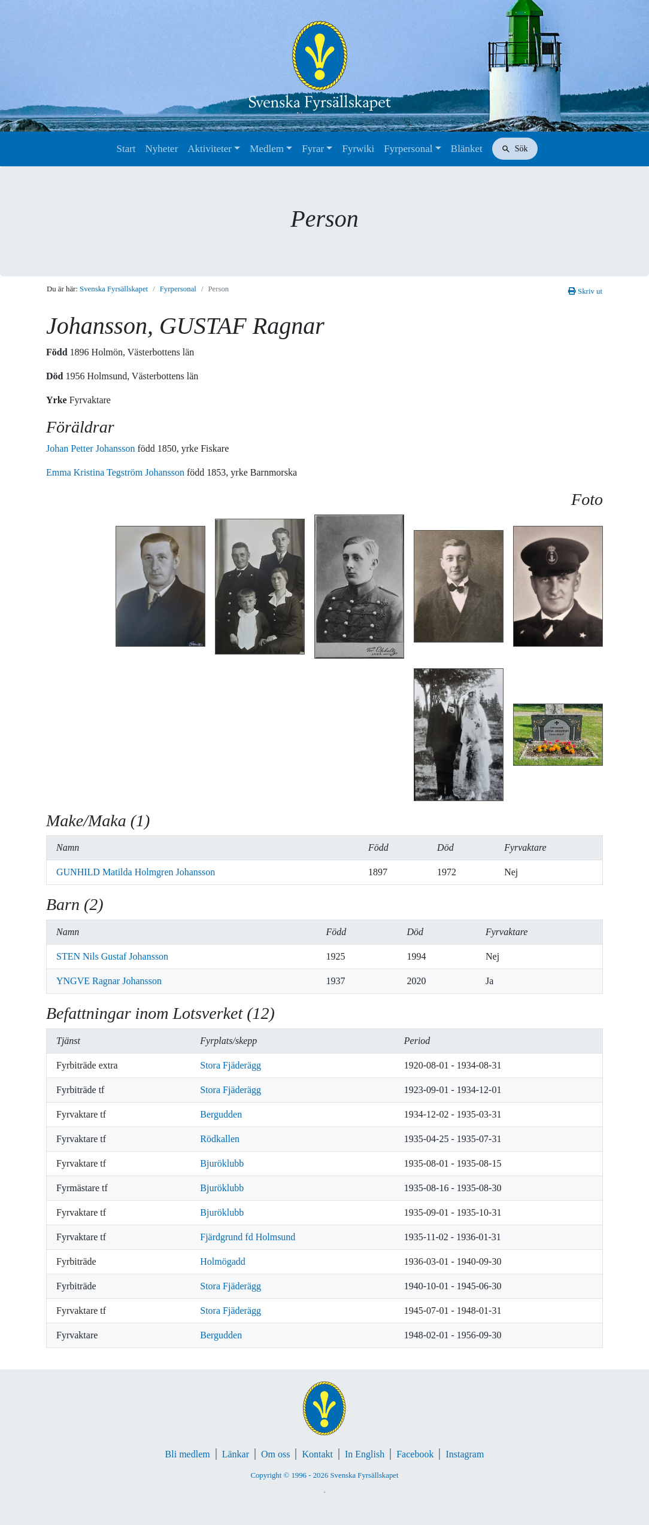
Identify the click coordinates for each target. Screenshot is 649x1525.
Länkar (235, 1454)
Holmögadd (222, 1261)
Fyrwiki (358, 148)
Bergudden (221, 1114)
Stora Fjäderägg (230, 1065)
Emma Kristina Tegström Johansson (116, 472)
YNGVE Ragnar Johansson (109, 981)
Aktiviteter (209, 148)
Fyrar (313, 148)
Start (125, 148)
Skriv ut (585, 291)
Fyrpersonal (408, 148)
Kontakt (317, 1454)
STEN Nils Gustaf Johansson (112, 956)
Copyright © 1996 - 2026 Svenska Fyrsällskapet (324, 1475)
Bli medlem (187, 1454)
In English (364, 1454)
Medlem (267, 148)
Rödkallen (219, 1139)
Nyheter (161, 148)
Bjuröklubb (222, 1163)
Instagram (464, 1454)
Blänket (467, 148)
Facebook (414, 1454)
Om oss (275, 1454)
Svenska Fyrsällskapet (114, 289)
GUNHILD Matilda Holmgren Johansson (135, 872)
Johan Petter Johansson (91, 448)
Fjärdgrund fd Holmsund (247, 1237)
